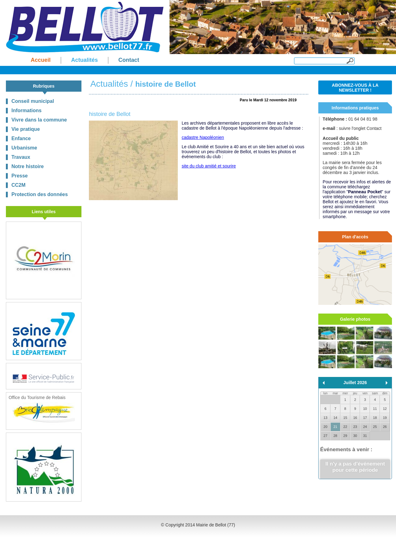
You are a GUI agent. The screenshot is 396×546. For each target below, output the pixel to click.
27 (325, 436)
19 (385, 418)
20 (325, 427)
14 (335, 418)
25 (375, 427)
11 (375, 409)
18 (375, 418)
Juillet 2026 (355, 382)
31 (365, 436)
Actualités (109, 84)
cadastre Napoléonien (203, 137)
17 (365, 418)
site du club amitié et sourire (209, 165)
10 (365, 409)
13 (325, 418)
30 (355, 436)
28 (335, 436)
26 (385, 427)
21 (335, 427)
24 (365, 427)
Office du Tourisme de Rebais (42, 409)
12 (385, 409)
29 (345, 436)
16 (355, 418)
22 (345, 427)
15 (345, 418)
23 (355, 427)
